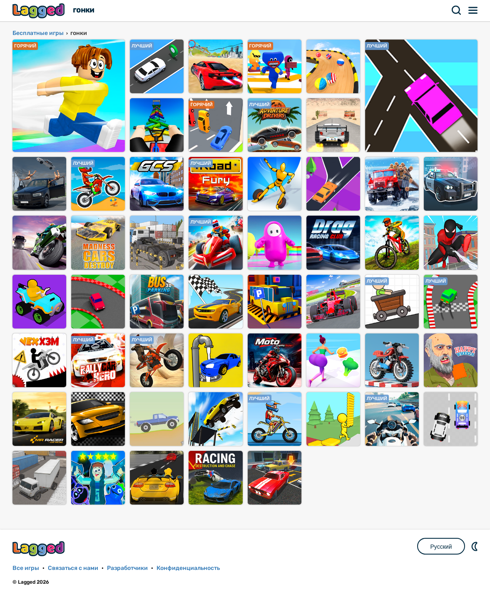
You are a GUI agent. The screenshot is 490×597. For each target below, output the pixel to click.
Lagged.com (39, 548)
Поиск (456, 10)
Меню (473, 10)
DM (475, 546)
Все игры (25, 568)
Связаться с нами (73, 568)
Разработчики (127, 568)
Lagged (39, 10)
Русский (441, 546)
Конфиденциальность (188, 568)
